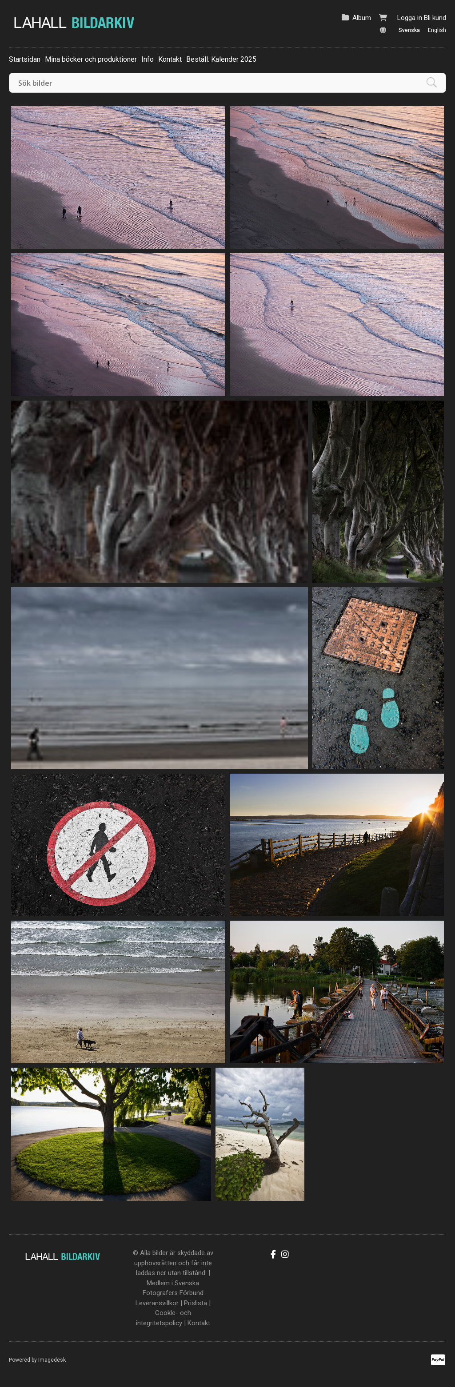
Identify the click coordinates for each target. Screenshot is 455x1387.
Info (147, 59)
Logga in (409, 18)
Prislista (195, 1303)
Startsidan (24, 59)
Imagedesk (52, 1360)
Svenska (409, 30)
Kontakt (170, 59)
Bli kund (435, 18)
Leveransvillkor (157, 1303)
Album (361, 18)
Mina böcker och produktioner (91, 59)
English (437, 30)
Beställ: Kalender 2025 (221, 59)
